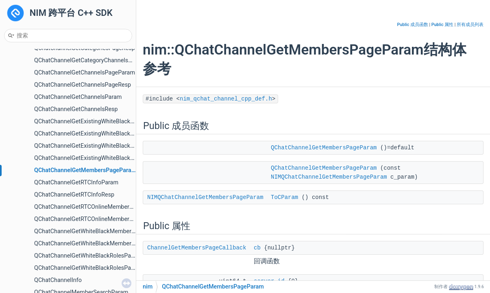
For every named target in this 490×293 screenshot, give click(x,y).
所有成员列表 (470, 24)
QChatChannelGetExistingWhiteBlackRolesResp (96, 158)
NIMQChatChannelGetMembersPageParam (329, 177)
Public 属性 (442, 24)
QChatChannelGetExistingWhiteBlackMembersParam (103, 121)
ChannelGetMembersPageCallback (196, 248)
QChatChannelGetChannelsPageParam (84, 72)
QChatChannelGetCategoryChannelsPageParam (96, 60)
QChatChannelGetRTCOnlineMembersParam (91, 206)
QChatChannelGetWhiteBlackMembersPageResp (97, 243)
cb (257, 248)
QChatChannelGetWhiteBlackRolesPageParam (94, 255)
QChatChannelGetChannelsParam (78, 97)
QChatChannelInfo (58, 280)
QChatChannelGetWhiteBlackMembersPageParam (99, 231)
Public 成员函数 (412, 24)
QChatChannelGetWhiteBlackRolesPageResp (92, 268)
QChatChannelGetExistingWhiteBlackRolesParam (98, 145)
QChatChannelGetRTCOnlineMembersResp (89, 219)
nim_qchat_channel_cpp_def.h (226, 99)
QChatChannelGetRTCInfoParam (76, 182)
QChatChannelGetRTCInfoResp (74, 194)
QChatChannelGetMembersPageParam (85, 170)
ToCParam (284, 197)
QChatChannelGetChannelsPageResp (82, 84)
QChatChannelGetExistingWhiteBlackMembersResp (101, 133)
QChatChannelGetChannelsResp (76, 109)
